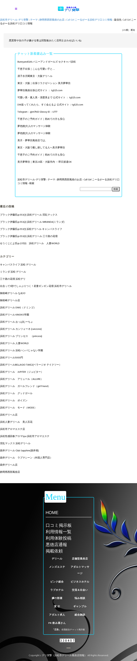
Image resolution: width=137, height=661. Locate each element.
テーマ (34, 20)
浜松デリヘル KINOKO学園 (14, 315)
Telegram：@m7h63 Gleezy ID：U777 (37, 112)
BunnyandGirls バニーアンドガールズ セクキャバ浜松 (46, 62)
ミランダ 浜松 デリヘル (13, 272)
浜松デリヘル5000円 (11, 358)
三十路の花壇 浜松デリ (13, 279)
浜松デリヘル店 (8, 415)
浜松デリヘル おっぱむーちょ (16, 322)
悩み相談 (80, 598)
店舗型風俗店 (80, 559)
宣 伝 (57, 606)
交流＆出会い (80, 590)
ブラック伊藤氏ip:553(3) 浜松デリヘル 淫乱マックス (28, 215)
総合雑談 (80, 615)
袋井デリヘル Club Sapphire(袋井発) (19, 450)
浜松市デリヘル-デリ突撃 (14, 20)
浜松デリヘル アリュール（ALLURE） (21, 379)
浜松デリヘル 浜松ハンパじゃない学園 (21, 350)
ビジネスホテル (80, 582)
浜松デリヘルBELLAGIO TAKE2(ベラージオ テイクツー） (31, 365)
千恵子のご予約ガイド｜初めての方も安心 (41, 119)
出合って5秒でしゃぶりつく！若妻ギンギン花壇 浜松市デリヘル (36, 286)
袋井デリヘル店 (8, 465)
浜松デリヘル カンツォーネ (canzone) (21, 329)
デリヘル (57, 559)
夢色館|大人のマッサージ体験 (33, 126)
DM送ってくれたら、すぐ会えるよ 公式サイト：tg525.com (50, 105)
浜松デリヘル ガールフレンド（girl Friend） (25, 386)
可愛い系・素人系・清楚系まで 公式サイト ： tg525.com (48, 97)
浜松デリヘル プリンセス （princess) (21, 336)
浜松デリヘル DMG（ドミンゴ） (18, 307)
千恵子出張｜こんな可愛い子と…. (36, 69)
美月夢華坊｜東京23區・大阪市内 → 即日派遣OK (44, 162)
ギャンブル (80, 606)
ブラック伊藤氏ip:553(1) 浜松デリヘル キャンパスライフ (31, 229)
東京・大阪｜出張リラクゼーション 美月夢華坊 (43, 83)
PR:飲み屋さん (57, 623)
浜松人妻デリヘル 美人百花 (16, 422)
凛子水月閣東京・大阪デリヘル (34, 76)
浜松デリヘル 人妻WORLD (14, 343)
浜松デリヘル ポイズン (13, 400)
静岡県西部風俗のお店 (51, 20)
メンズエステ (57, 567)
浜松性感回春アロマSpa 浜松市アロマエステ (24, 436)
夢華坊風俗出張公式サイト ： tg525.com (39, 90)
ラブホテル (57, 590)
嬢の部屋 (57, 598)
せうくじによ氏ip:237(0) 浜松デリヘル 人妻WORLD (30, 243)
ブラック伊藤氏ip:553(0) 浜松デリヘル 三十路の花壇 (29, 236)
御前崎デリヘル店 (10, 300)
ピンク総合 (57, 582)
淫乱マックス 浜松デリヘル (15, 443)
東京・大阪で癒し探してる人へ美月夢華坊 (41, 147)
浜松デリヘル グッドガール (16, 393)
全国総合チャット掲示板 (73, 629)
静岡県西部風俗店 (10, 472)
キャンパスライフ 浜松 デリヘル (18, 265)
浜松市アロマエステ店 (12, 429)
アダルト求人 (57, 615)
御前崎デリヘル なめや (13, 293)
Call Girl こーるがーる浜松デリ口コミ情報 (89, 20)
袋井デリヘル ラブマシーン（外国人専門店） (26, 458)
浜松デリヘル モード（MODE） (18, 408)
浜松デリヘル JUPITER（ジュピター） (21, 372)
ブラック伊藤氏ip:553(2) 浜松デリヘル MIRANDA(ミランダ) (32, 222)
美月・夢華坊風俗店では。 (32, 140)
